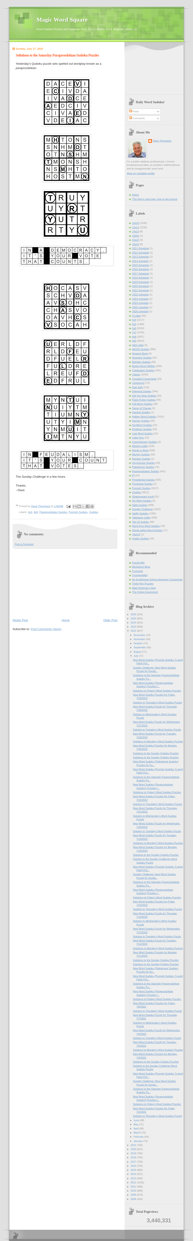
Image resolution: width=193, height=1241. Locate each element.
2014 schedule (140, 261)
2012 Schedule (140, 252)
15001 (135, 235)
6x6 (36, 512)
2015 (134, 1170)
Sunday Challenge (142, 509)
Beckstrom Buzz (141, 566)
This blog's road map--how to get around (154, 199)
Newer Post (20, 620)
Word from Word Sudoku (146, 526)
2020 (134, 1149)
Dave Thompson (41, 506)
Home (66, 620)
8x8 (134, 336)
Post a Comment (24, 544)
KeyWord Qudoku (142, 425)
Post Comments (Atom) (46, 629)
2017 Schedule (140, 273)
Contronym (138, 383)
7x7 (134, 332)
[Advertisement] (65, 583)
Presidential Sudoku (143, 479)
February (139, 1136)
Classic (136, 374)
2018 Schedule (140, 277)
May (136, 1124)
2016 (134, 1165)
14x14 (135, 231)
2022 (134, 630)
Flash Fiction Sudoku (144, 399)
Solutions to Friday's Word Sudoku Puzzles (157, 690)
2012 (134, 1182)
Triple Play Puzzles (143, 583)
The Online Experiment (145, 592)
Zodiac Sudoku (140, 538)
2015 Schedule (140, 265)
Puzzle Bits (138, 562)
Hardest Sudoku (141, 412)
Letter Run (138, 437)
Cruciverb (137, 571)
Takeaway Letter (141, 517)
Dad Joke (137, 387)
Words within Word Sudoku (147, 530)
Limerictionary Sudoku (144, 442)
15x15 (135, 239)
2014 (134, 1174)
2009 (134, 1194)
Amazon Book (140, 353)
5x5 (134, 324)
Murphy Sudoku (141, 454)
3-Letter (136, 315)
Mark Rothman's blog (144, 588)
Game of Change (141, 408)
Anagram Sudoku (142, 357)
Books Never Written (143, 366)
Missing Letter (140, 446)
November (140, 639)
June (137, 1120)
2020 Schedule (140, 286)
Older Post (110, 620)
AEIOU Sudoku (140, 349)
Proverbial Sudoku (142, 483)
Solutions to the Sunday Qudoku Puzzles (156, 753)
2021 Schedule (140, 290)
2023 (134, 626)
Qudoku (93, 512)
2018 (134, 1157)
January (138, 1141)
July (136, 655)
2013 (134, 1178)
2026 (134, 614)
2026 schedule (140, 311)
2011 (134, 1186)
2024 (134, 622)
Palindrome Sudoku (143, 467)
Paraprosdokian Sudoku (53, 512)
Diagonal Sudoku (141, 391)
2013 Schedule (140, 256)
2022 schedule (140, 294)
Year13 (136, 534)
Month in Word (140, 450)
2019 (134, 1153)
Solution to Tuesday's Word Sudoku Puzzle (157, 729)
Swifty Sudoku (140, 513)
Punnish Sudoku (78, 512)
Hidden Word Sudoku (144, 416)
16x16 (135, 244)
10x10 (135, 223)
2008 (134, 1199)
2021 (134, 1145)
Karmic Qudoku (140, 420)
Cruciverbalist (139, 575)
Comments (137, 118)
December (140, 635)
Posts (134, 111)
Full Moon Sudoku (142, 404)
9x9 (134, 340)
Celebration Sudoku (143, 370)
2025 (134, 618)
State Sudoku (139, 505)
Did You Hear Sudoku (144, 395)
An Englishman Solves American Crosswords (157, 579)
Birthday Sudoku (141, 362)
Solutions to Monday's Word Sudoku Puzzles (158, 741)
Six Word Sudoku (142, 500)
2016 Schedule (140, 269)
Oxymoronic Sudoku (143, 463)
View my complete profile (141, 173)
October (138, 643)
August (138, 651)
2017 (134, 1161)
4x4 (30, 512)
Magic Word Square (61, 19)
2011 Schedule (140, 248)
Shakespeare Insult (143, 496)
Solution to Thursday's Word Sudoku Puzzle (157, 702)
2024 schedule (140, 303)
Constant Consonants (144, 378)
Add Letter (138, 345)
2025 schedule (140, 307)
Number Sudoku (141, 458)
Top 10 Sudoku (140, 522)
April (136, 1128)
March (137, 1132)
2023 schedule (140, 298)
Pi (133, 475)
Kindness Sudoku (142, 429)
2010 (134, 1190)
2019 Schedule (140, 282)
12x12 (135, 227)
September (140, 647)
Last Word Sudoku (142, 433)
